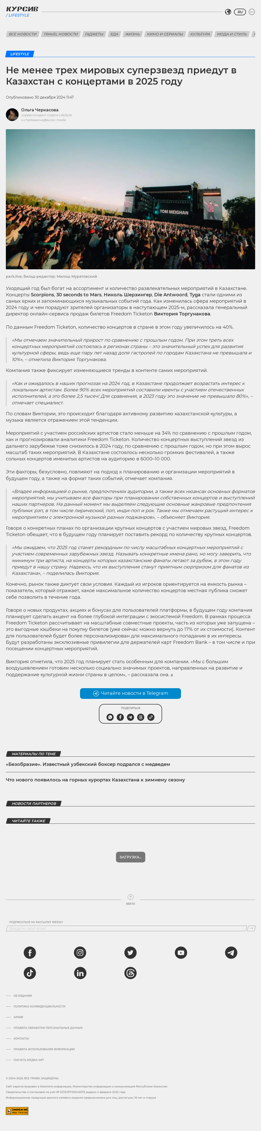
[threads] (130, 973)
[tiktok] (30, 973)
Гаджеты (94, 34)
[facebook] (30, 953)
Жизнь (132, 34)
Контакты (21, 1038)
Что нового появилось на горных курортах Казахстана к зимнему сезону (95, 780)
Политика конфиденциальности (39, 1006)
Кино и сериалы (165, 34)
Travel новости (61, 34)
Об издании (23, 995)
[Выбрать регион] (228, 12)
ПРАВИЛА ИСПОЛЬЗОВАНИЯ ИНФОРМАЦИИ (44, 1049)
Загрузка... (131, 857)
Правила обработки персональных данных (48, 1028)
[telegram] (231, 953)
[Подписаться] (251, 928)
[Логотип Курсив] (22, 8)
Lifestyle (18, 15)
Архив (18, 1017)
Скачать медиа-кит (29, 1060)
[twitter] (130, 953)
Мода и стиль (232, 34)
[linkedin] (80, 973)
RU (240, 12)
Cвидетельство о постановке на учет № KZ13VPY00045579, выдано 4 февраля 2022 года (65, 1092)
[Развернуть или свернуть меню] (252, 12)
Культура (200, 34)
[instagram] (80, 953)
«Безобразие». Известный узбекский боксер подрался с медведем (88, 764)
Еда (114, 34)
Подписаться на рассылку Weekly (36, 922)
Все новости (22, 34)
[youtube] (181, 953)
